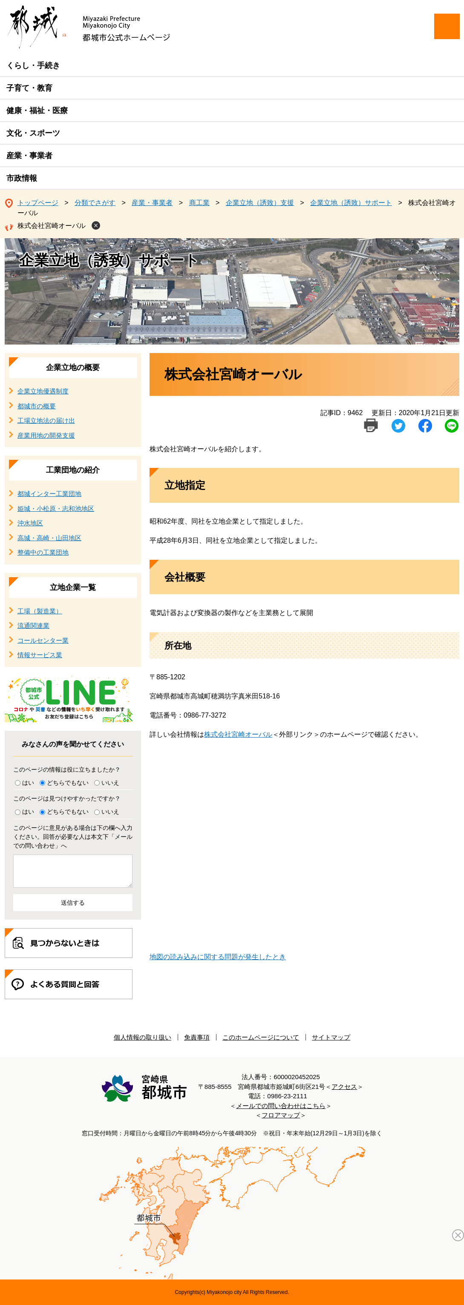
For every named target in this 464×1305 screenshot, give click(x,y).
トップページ (37, 202)
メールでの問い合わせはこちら (281, 1105)
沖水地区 (30, 523)
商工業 (199, 202)
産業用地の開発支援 (46, 435)
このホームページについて (260, 1037)
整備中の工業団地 (43, 552)
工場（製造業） (39, 611)
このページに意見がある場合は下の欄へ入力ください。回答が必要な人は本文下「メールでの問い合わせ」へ (73, 836)
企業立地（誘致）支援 (260, 202)
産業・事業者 (29, 155)
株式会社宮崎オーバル (51, 225)
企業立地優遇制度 (43, 391)
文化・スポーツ (33, 133)
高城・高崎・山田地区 (49, 537)
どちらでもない (68, 782)
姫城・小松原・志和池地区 (55, 508)
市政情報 (21, 178)
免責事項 (197, 1037)
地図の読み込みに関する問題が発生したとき (218, 956)
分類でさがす (95, 202)
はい (28, 782)
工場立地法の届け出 (46, 420)
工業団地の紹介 (73, 470)
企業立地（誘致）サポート (351, 202)
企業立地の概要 (73, 367)
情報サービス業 (39, 654)
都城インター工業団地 (49, 493)
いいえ (110, 782)
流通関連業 (33, 625)
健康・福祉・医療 (37, 110)
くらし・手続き (33, 65)
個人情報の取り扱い (142, 1037)
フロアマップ (281, 1115)
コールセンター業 (43, 640)
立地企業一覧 (73, 587)
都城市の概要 (36, 406)
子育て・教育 (29, 88)
